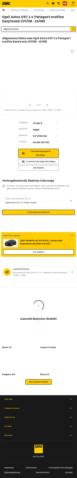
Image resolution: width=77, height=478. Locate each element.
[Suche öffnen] (47, 3)
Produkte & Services (38, 408)
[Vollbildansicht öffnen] (72, 51)
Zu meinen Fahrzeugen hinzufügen (38, 161)
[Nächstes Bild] (47, 105)
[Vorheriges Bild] (30, 105)
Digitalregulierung (12, 472)
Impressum (9, 467)
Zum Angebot (38, 252)
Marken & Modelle (55, 10)
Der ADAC (38, 426)
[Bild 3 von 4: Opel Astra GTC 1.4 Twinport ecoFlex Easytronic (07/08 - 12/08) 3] (37, 97)
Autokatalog (36, 10)
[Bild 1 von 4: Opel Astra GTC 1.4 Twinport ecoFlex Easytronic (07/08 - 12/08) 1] (9, 97)
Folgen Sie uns (38, 417)
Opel (70, 10)
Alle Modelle (38, 168)
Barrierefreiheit (42, 472)
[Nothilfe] (64, 3)
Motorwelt (38, 435)
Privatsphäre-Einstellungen (61, 467)
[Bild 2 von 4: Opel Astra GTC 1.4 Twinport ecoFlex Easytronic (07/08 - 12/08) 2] (23, 97)
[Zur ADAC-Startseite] (6, 3)
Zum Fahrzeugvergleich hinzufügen (36, 153)
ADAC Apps (38, 399)
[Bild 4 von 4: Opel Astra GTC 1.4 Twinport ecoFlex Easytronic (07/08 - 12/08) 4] (51, 97)
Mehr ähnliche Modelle (38, 382)
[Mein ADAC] (53, 3)
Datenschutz (31, 467)
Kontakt (69, 472)
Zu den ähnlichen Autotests (38, 212)
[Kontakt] (58, 3)
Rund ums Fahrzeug (17, 10)
